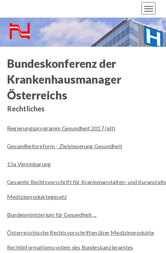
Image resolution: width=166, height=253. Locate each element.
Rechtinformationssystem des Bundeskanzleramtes (70, 247)
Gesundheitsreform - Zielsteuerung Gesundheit (64, 146)
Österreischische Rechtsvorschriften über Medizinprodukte (80, 232)
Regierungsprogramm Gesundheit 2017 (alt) (61, 128)
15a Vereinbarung (29, 164)
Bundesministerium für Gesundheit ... (51, 214)
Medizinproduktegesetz (37, 196)
